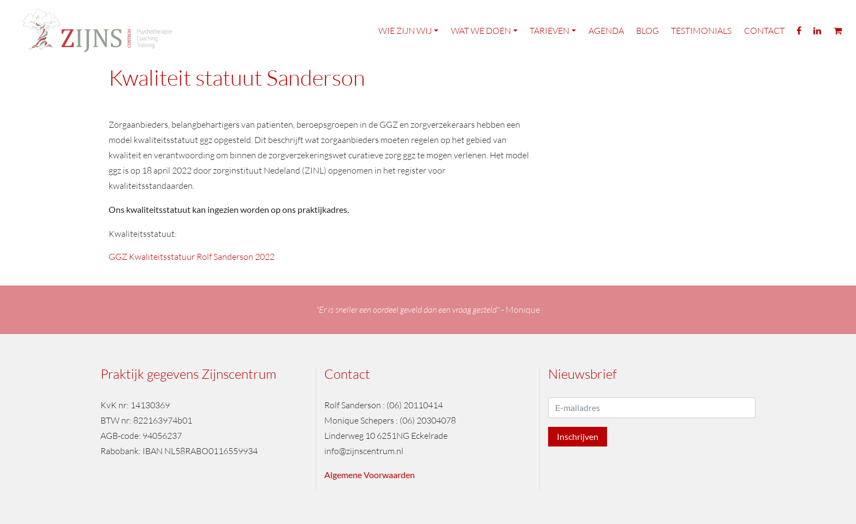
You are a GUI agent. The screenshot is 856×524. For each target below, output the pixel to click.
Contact (764, 31)
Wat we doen (481, 31)
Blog (647, 31)
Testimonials (701, 31)
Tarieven (549, 31)
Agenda (606, 31)
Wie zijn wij (405, 31)
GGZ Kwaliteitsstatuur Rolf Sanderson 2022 (192, 256)
